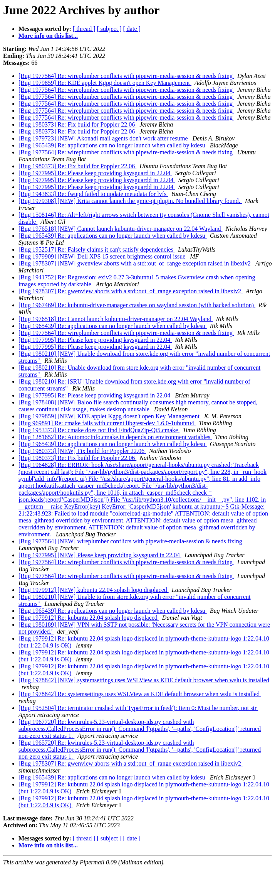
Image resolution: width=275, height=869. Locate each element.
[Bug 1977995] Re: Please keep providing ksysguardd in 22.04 (96, 180)
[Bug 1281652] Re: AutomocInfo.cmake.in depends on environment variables (115, 437)
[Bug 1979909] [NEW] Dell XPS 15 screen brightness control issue (102, 256)
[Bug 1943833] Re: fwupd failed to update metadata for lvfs (93, 194)
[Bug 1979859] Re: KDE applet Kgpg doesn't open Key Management (104, 82)
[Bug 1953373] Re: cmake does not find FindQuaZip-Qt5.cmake (98, 430)
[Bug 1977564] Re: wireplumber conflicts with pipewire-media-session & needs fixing (126, 76)
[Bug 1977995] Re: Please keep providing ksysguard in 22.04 (95, 173)
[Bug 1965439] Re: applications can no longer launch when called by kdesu (112, 145)
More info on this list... (48, 35)
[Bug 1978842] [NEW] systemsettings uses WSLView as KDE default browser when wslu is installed (143, 680)
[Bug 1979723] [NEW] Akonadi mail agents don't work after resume (103, 138)
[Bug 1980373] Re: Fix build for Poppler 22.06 (77, 124)
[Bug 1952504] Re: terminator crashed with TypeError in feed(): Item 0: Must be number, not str (138, 708)
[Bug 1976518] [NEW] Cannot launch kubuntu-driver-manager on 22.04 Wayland (120, 228)
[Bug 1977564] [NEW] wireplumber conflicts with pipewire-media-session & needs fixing (131, 541)
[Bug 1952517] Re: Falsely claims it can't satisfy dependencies (96, 249)
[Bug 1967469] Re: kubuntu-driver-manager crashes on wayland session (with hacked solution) (136, 305)
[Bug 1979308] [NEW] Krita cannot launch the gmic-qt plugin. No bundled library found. (130, 201)
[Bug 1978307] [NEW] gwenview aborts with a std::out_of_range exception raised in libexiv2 (135, 263)
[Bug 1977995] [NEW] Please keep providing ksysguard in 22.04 (99, 555)
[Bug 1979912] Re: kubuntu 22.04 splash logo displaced (88, 617)
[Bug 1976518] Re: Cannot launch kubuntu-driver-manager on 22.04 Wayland (115, 319)
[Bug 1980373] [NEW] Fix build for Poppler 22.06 (82, 451)
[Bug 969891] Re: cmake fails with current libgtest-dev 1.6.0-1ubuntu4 (107, 423)
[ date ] (132, 28)
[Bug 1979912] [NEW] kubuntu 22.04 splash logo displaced (93, 590)
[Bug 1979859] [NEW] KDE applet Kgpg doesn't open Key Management (109, 416)
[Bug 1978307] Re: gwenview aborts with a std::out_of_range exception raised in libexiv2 (130, 291)
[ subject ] (109, 28)
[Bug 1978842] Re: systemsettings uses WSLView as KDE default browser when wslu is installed (139, 694)
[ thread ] (84, 28)
